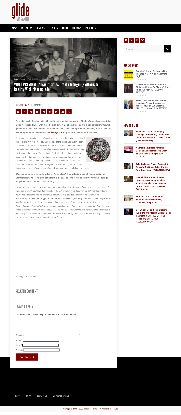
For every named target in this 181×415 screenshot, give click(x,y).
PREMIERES (90, 28)
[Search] (167, 48)
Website (19, 353)
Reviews (41, 28)
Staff (28, 399)
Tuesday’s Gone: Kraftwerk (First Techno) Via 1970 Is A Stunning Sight (152, 74)
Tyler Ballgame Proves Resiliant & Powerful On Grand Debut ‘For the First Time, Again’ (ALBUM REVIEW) (153, 167)
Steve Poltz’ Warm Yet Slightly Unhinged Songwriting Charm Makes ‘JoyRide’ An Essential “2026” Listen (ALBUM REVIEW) (151, 104)
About (17, 399)
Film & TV (53, 28)
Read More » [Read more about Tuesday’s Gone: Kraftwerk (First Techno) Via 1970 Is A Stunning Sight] (141, 79)
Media (65, 28)
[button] (18, 111)
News (14, 28)
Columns (76, 28)
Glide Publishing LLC (92, 412)
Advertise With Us (61, 399)
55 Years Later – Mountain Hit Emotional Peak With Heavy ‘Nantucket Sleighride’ (150, 199)
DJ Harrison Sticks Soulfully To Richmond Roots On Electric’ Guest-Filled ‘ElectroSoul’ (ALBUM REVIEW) (153, 88)
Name (19, 343)
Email (19, 348)
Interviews (26, 28)
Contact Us (42, 399)
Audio (30, 79)
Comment (20, 338)
